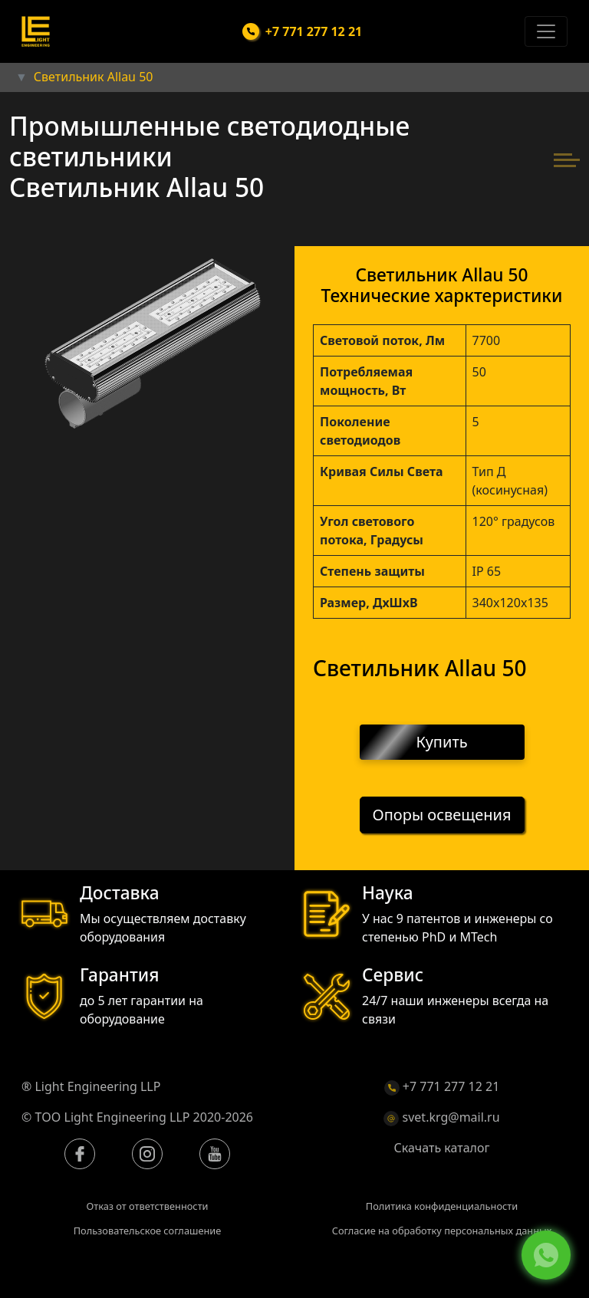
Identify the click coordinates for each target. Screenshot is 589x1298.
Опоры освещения (442, 815)
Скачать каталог (442, 1147)
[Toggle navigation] (546, 31)
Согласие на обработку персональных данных (442, 1230)
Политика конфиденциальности (442, 1206)
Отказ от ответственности (147, 1206)
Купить (442, 742)
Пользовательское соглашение (148, 1230)
